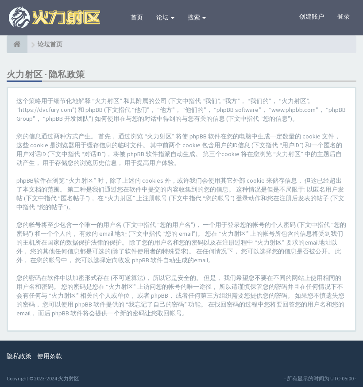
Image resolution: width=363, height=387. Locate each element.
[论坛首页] (17, 44)
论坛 (165, 17)
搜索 (197, 17)
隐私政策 (19, 356)
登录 (343, 16)
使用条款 (49, 356)
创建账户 (311, 16)
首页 (137, 17)
